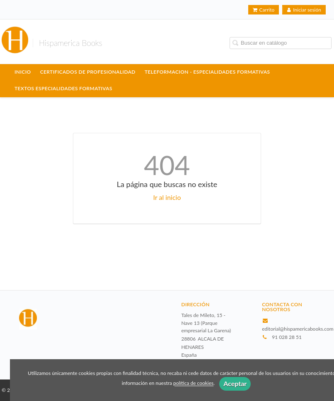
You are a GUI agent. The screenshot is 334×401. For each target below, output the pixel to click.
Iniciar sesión (304, 10)
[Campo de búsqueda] (281, 43)
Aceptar (235, 383)
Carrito (264, 10)
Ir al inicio (167, 197)
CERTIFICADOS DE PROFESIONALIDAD (88, 72)
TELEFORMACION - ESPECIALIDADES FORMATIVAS (207, 72)
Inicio (23, 72)
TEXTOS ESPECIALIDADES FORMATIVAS (63, 88)
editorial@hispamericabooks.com (297, 329)
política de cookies (193, 383)
